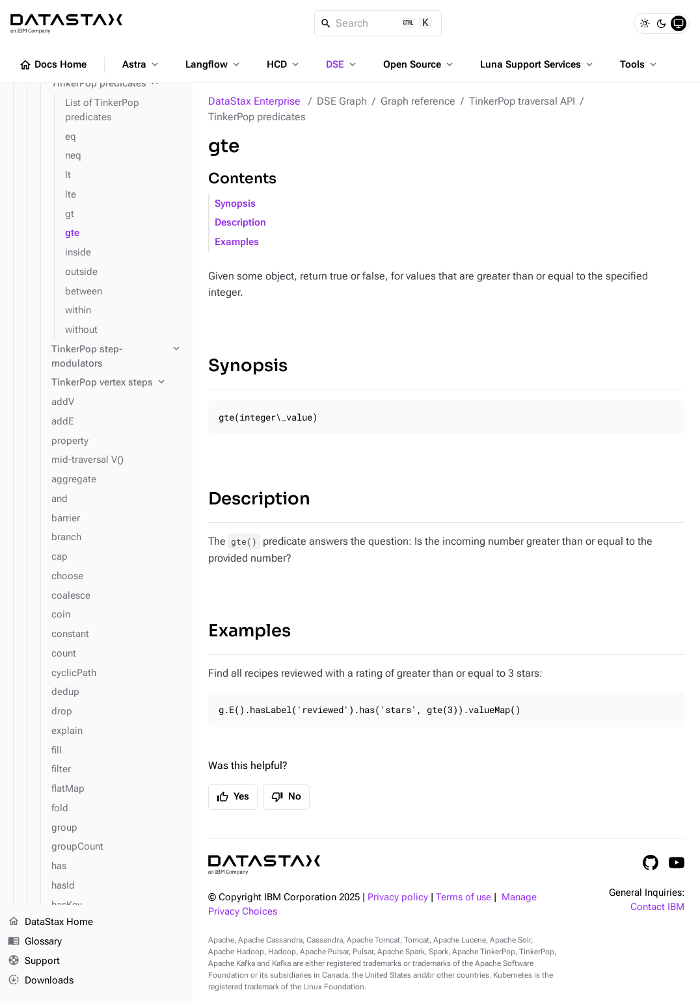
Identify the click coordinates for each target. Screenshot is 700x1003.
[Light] (645, 23)
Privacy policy (398, 897)
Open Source (419, 64)
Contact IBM (657, 907)
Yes (233, 797)
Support (34, 961)
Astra (141, 64)
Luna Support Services (537, 64)
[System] (678, 23)
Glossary (35, 942)
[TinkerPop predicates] (116, 84)
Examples (237, 242)
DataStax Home (50, 922)
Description (240, 222)
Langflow (213, 64)
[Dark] (661, 23)
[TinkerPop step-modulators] (116, 357)
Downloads (41, 980)
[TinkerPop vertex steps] (116, 383)
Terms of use (463, 897)
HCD (284, 64)
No (286, 797)
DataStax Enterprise (254, 101)
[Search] (378, 23)
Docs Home (53, 65)
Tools (639, 64)
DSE (342, 64)
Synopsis (235, 203)
